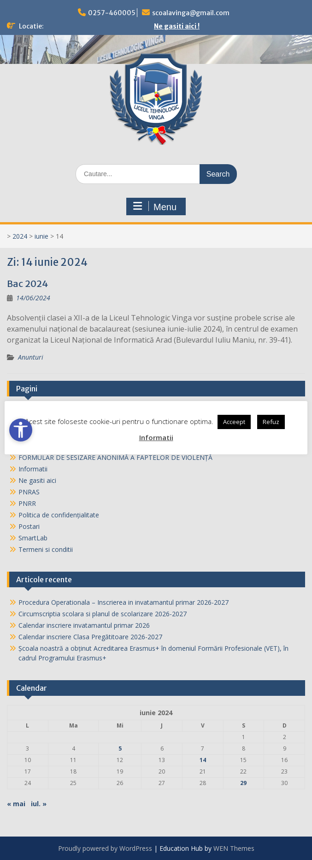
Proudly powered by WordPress (105, 848)
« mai (16, 803)
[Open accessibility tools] (20, 430)
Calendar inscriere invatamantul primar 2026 (84, 625)
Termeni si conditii (45, 549)
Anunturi (30, 357)
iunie (41, 236)
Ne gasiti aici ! (177, 26)
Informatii (32, 468)
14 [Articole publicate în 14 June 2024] (203, 760)
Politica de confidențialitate (58, 514)
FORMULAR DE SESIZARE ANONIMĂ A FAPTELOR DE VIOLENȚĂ (116, 457)
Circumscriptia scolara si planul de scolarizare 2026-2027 (102, 613)
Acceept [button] (234, 422)
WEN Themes (233, 848)
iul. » (39, 803)
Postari (29, 526)
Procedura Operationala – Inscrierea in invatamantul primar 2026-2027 (123, 602)
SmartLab (32, 537)
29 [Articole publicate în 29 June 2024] (243, 783)
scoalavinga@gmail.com (191, 13)
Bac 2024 (27, 283)
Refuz (271, 422)
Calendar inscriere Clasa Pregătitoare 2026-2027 (90, 636)
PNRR (27, 503)
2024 (19, 236)
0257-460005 (111, 13)
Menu (155, 206)
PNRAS (29, 491)
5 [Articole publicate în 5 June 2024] (120, 748)
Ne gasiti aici (37, 480)
